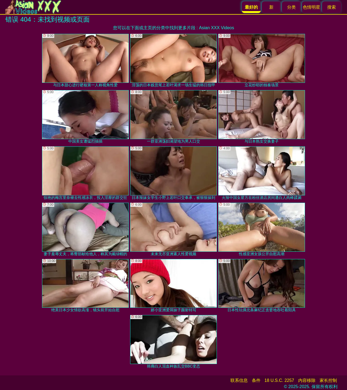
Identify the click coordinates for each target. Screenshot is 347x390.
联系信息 (239, 380)
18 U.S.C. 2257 (279, 380)
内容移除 (307, 380)
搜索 (331, 7)
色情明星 (311, 7)
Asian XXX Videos (216, 27)
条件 (256, 380)
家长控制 (328, 380)
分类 (291, 7)
